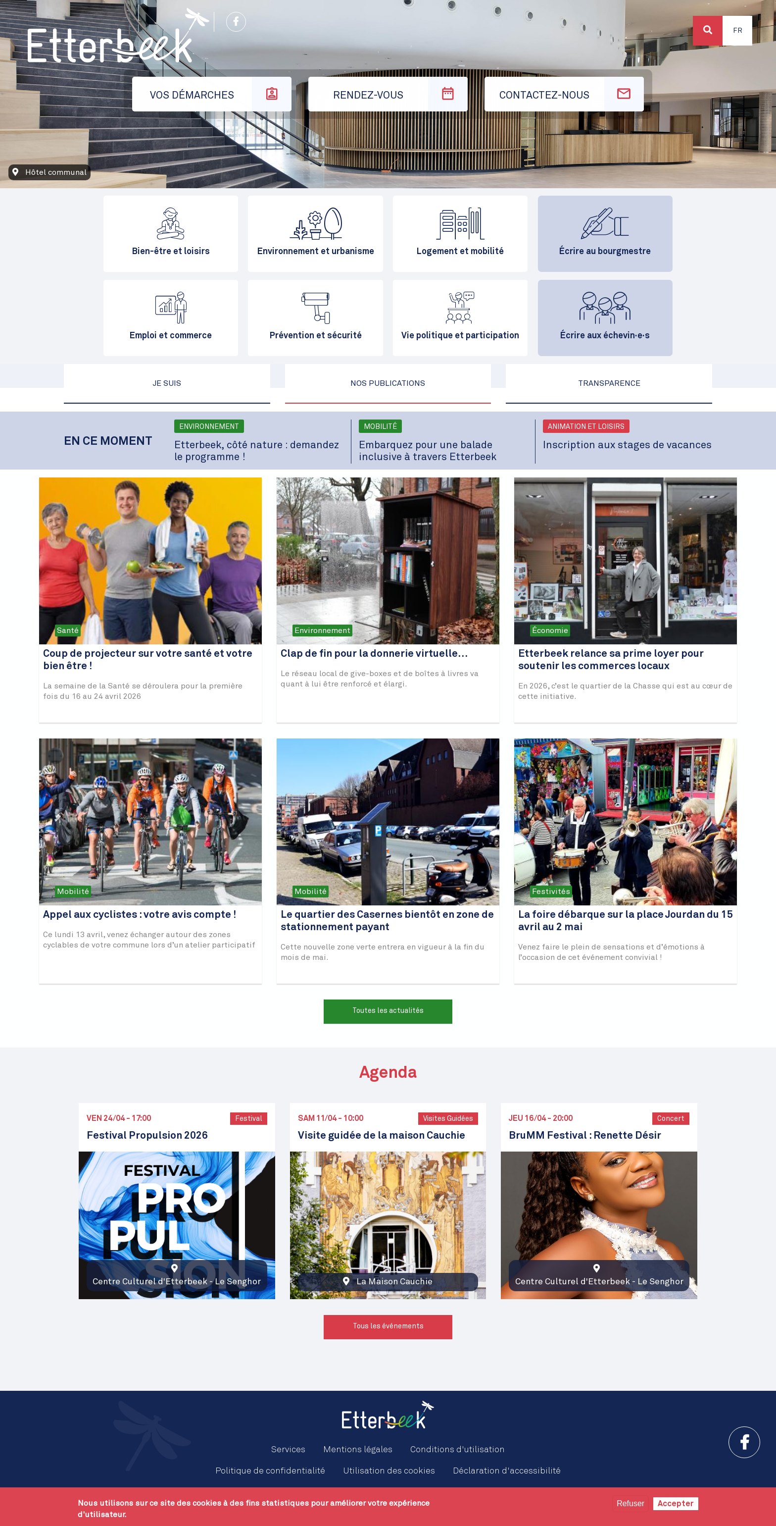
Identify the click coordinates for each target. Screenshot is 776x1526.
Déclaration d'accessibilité (507, 1471)
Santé (68, 630)
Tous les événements (388, 1326)
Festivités (551, 891)
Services (288, 1449)
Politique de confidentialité (270, 1471)
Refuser (630, 1503)
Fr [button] (737, 30)
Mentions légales (357, 1449)
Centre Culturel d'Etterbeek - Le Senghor (177, 1281)
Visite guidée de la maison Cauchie (381, 1136)
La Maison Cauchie (394, 1281)
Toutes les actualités (388, 1010)
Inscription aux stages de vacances (627, 445)
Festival (248, 1118)
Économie (550, 630)
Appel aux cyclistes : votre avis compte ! (139, 915)
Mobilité (380, 426)
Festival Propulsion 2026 (147, 1136)
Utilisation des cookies (389, 1471)
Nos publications (387, 383)
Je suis (166, 383)
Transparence (609, 383)
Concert (670, 1118)
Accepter (676, 1504)
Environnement (209, 426)
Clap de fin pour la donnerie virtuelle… (374, 654)
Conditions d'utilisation (457, 1449)
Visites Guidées (448, 1118)
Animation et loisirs (586, 426)
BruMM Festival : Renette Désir (585, 1136)
